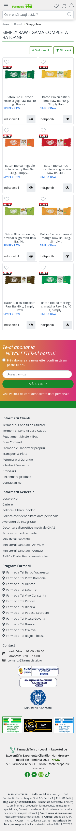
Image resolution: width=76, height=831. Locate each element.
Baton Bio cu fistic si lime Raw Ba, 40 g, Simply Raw (56, 100)
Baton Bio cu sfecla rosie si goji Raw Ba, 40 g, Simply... (20, 100)
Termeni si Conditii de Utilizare (24, 425)
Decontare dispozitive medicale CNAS (28, 527)
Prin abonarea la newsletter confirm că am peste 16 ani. (37, 362)
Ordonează (40, 50)
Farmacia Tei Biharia (18, 607)
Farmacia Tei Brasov (18, 624)
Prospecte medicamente (19, 533)
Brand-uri (9, 471)
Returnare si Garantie (17, 459)
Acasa (6, 24)
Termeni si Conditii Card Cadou (24, 430)
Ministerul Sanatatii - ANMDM (23, 545)
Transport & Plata (14, 454)
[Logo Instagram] (41, 774)
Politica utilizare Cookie (18, 510)
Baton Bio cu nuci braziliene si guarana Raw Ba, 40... (56, 169)
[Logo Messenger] (34, 774)
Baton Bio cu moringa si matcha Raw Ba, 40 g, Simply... (56, 306)
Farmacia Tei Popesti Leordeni (25, 613)
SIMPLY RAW (11, 108)
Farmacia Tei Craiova (19, 630)
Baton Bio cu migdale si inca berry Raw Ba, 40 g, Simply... (20, 169)
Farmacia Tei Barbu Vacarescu (25, 572)
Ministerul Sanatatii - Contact (22, 550)
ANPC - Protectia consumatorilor (25, 556)
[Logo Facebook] (27, 774)
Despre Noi (10, 498)
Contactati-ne (11, 482)
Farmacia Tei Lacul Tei (19, 589)
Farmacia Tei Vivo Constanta (24, 595)
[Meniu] (5, 5)
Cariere (7, 504)
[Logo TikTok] (47, 774)
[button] (31, 119)
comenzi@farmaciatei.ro (24, 660)
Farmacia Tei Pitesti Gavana (23, 618)
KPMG (55, 760)
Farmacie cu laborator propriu (23, 448)
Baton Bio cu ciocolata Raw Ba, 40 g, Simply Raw (19, 306)
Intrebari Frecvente (15, 465)
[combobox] (38, 14)
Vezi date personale (35, 394)
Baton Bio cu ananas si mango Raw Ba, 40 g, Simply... (56, 237)
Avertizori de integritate (19, 521)
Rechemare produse (16, 477)
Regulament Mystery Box (20, 436)
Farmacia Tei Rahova (18, 601)
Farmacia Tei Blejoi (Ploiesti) (24, 636)
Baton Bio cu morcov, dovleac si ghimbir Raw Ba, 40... (20, 237)
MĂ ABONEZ (38, 384)
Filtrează (63, 50)
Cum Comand (12, 442)
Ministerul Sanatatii (16, 539)
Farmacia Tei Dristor (18, 584)
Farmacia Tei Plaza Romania (24, 578)
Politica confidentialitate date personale (30, 516)
